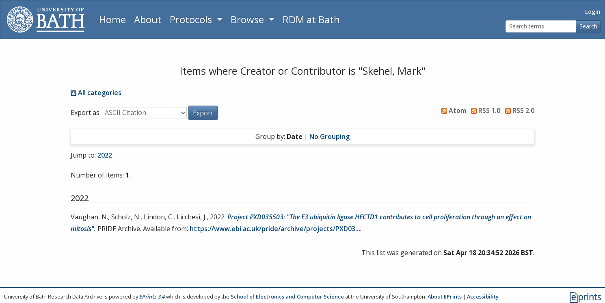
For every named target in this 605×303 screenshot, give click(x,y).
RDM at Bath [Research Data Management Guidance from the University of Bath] (311, 19)
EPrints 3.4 (152, 296)
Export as (85, 112)
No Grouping (329, 136)
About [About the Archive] (148, 19)
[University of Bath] (45, 19)
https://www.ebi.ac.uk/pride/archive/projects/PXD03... (275, 228)
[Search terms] (541, 26)
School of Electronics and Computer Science (287, 296)
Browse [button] (248, 19)
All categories (96, 92)
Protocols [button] (192, 19)
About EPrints (445, 296)
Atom (452, 110)
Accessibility (483, 296)
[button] (203, 113)
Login (593, 11)
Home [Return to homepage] (112, 19)
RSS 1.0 (484, 110)
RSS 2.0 (518, 110)
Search (588, 26)
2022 (104, 155)
